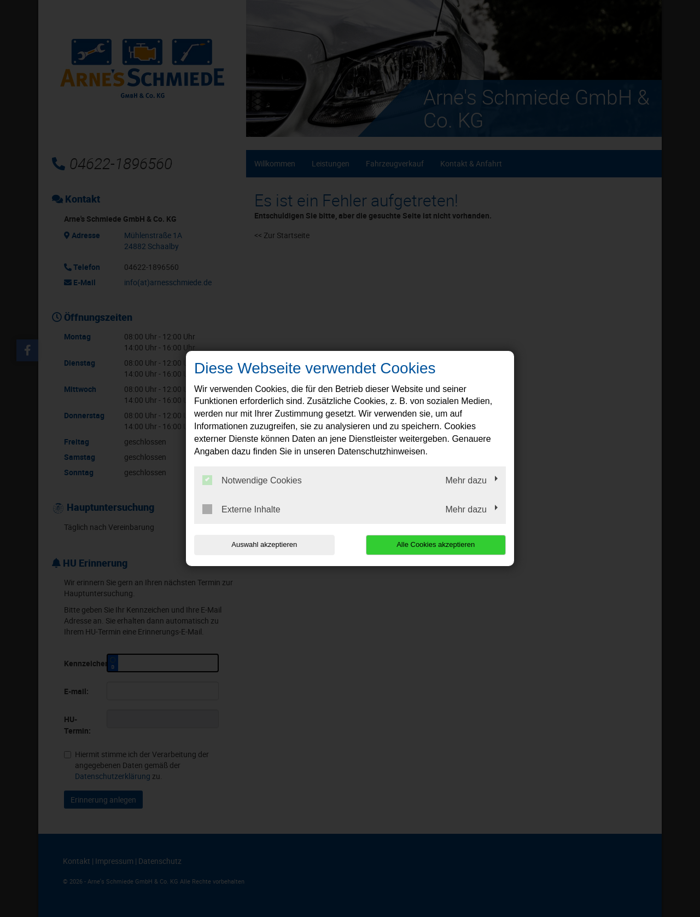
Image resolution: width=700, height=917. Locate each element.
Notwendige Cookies (252, 480)
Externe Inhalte (241, 509)
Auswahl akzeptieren (264, 544)
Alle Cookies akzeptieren (435, 544)
